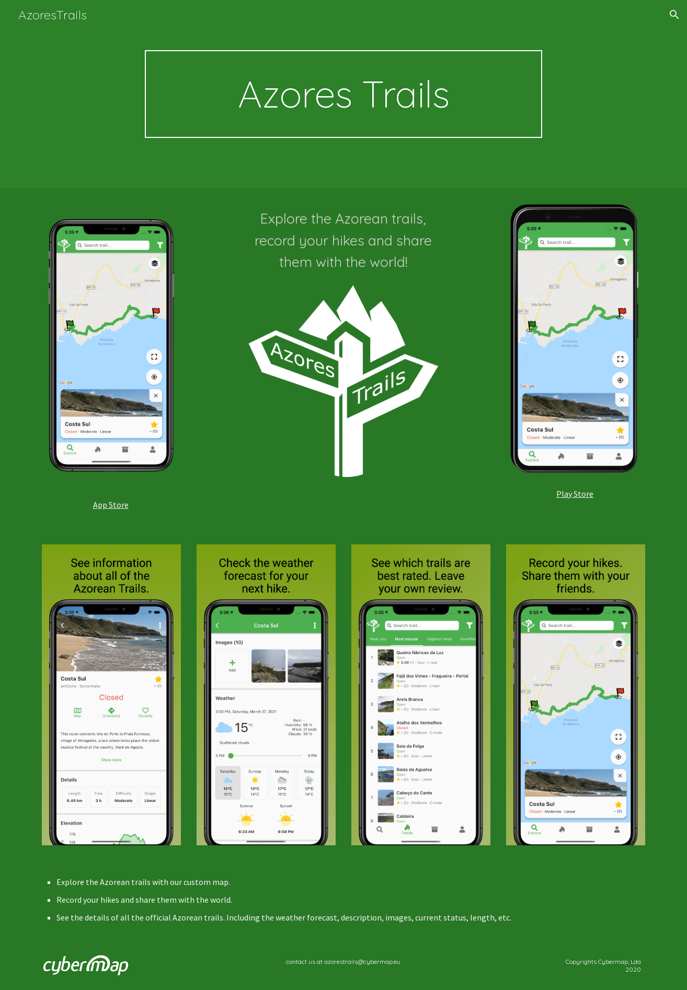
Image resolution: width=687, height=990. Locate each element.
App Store (111, 504)
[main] (343, 94)
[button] (674, 14)
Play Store (574, 493)
